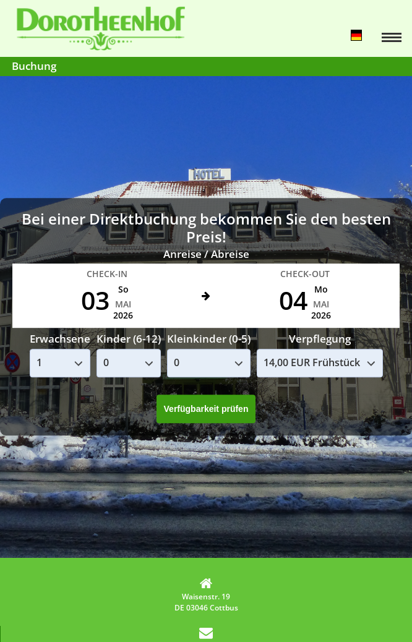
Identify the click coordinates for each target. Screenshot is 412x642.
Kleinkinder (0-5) (209, 339)
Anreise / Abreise (206, 254)
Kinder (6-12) (129, 339)
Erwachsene (60, 339)
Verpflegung (320, 339)
